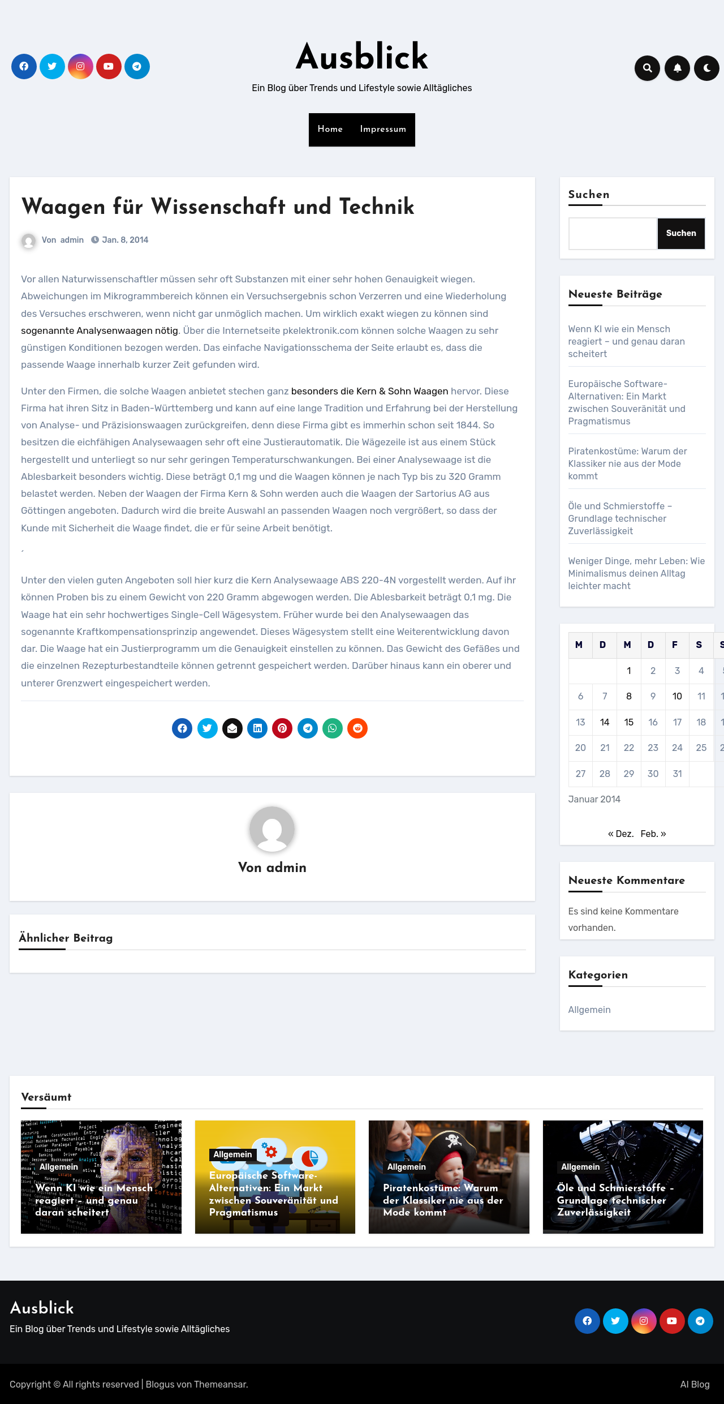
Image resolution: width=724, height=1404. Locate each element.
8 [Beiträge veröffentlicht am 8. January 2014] (629, 696)
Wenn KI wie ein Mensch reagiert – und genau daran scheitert (627, 341)
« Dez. (621, 833)
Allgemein (589, 1009)
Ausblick (362, 60)
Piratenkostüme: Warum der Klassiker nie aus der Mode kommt (627, 464)
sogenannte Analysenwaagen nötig (99, 330)
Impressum (383, 129)
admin (72, 240)
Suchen (589, 195)
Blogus (160, 1382)
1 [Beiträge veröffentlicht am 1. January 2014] (629, 670)
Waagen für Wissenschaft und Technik (218, 208)
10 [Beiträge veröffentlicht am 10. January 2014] (677, 696)
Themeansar (220, 1382)
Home (330, 129)
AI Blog (695, 1382)
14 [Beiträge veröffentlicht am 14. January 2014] (605, 722)
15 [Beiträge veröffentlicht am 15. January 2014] (629, 722)
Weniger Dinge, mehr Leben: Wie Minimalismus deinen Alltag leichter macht (636, 573)
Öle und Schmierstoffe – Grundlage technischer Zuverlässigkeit (620, 518)
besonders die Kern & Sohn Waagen (370, 391)
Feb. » (653, 833)
